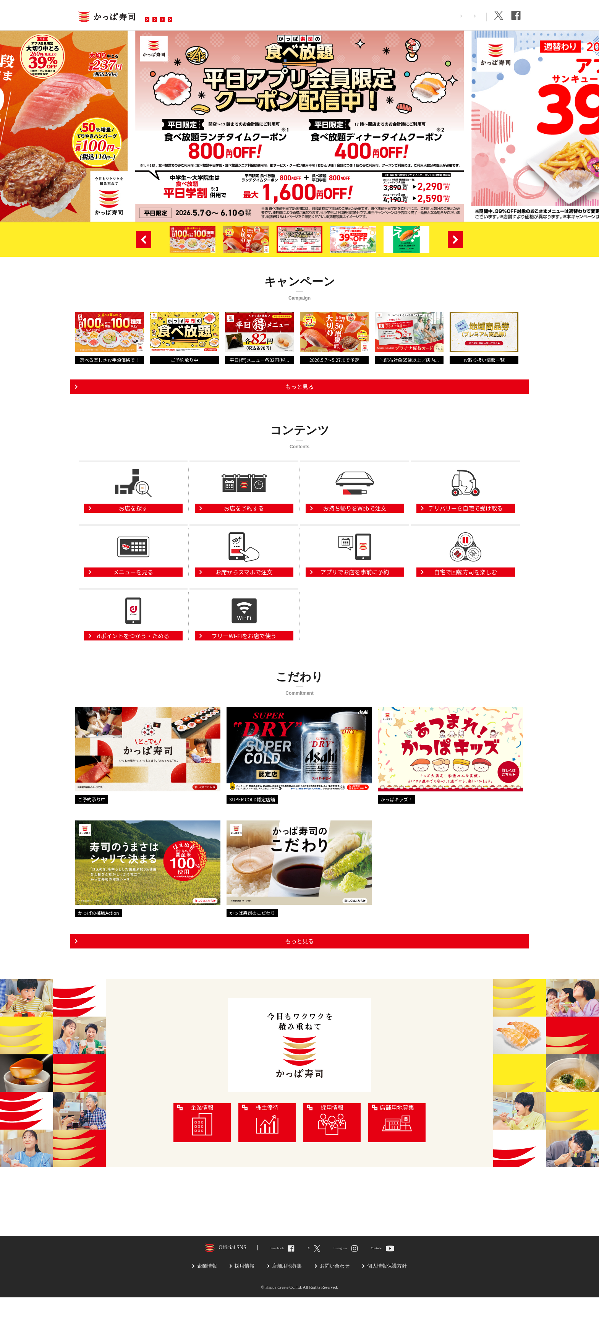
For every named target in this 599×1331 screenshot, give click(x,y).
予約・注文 (251, 15)
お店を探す (167, 15)
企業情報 (469, 15)
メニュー (209, 15)
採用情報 (436, 15)
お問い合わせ (299, 15)
